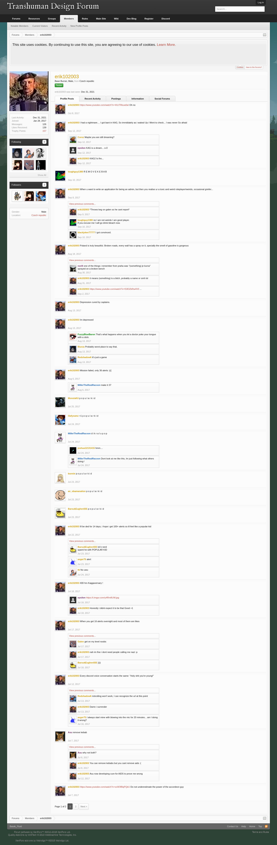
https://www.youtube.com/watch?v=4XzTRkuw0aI (104, 105)
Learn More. (166, 45)
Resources (34, 18)
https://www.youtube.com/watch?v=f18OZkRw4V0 (114, 289)
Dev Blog (131, 18)
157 (44, 131)
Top (260, 826)
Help (243, 826)
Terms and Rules (260, 832)
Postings (116, 98)
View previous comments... (82, 204)
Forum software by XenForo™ (42, 832)
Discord (166, 18)
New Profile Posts (79, 26)
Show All (42, 175)
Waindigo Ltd (62, 840)
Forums (16, 18)
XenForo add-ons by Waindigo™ (31, 840)
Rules (85, 18)
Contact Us (232, 826)
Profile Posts (67, 98)
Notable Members (19, 26)
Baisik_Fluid (16, 826)
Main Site (101, 18)
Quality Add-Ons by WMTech (42, 834)
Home (252, 826)
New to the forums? (254, 67)
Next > (84, 806)
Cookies (240, 67)
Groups (52, 18)
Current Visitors (40, 26)
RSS (266, 826)
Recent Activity (93, 98)
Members (69, 18)
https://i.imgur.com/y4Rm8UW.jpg (102, 597)
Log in (261, 2)
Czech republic (38, 215)
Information (138, 98)
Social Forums (162, 98)
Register (149, 18)
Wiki (116, 18)
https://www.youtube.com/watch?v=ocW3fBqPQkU (105, 787)
